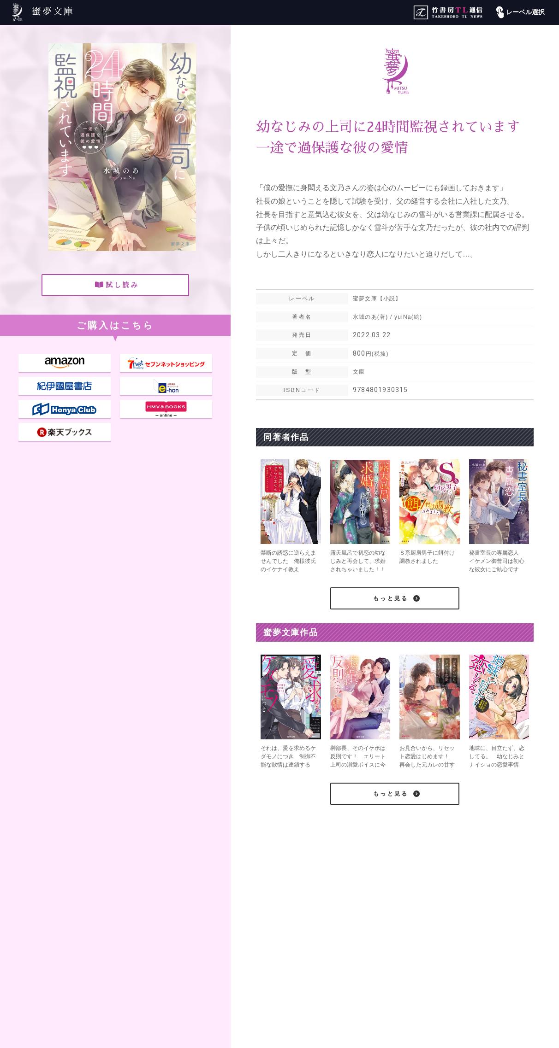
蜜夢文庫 (53, 11)
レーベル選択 (519, 12)
